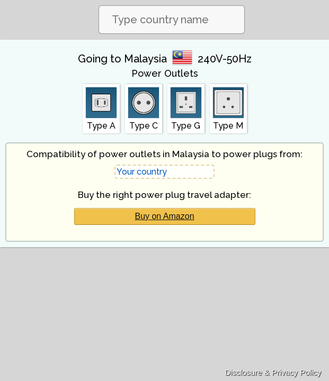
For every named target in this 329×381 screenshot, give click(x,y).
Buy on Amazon (164, 216)
